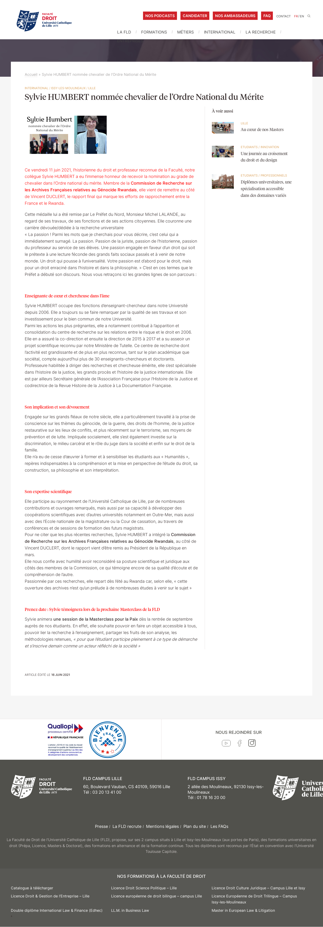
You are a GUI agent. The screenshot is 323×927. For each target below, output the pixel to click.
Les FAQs (219, 826)
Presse (101, 826)
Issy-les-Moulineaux (68, 88)
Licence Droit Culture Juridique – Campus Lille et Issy (258, 888)
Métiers (185, 32)
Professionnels (274, 175)
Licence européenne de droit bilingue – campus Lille (156, 896)
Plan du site (194, 826)
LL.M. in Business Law (130, 910)
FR (296, 16)
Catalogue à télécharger (32, 888)
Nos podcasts (160, 15)
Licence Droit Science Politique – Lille (144, 888)
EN (302, 16)
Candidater (195, 15)
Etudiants (249, 147)
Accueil (31, 74)
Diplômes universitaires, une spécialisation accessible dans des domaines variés (266, 189)
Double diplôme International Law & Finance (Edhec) (57, 910)
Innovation (270, 147)
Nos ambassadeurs (235, 15)
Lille (92, 88)
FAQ (267, 15)
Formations (154, 32)
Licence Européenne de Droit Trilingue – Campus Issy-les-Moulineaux (254, 899)
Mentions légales (162, 826)
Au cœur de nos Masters (262, 130)
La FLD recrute (127, 826)
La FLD (124, 32)
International (219, 32)
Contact (283, 16)
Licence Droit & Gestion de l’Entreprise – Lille (50, 896)
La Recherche (261, 32)
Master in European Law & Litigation (243, 910)
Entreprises (130, 41)
